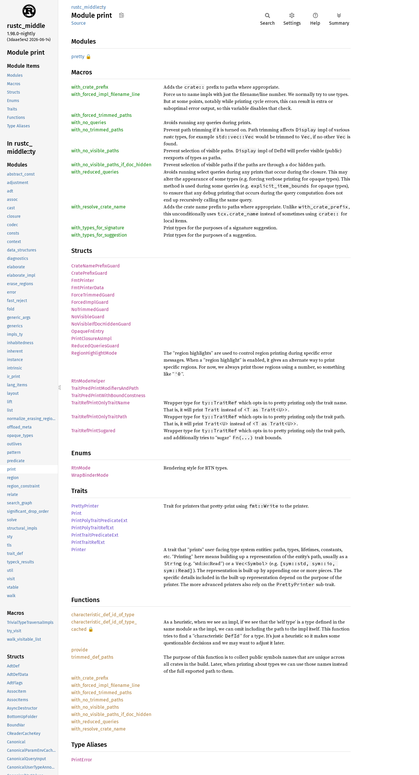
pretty (77, 56)
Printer (78, 549)
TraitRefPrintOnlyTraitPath (99, 416)
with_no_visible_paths (95, 150)
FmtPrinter (82, 280)
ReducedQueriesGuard (95, 346)
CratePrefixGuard (89, 273)
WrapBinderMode (90, 475)
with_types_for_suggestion (99, 235)
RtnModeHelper (88, 381)
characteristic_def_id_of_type (102, 614)
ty (104, 7)
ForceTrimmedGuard (93, 295)
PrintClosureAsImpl (91, 338)
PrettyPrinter (85, 506)
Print (76, 513)
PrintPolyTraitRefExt (92, 528)
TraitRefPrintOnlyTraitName (100, 403)
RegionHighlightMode (94, 353)
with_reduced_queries (94, 172)
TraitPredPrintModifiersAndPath (105, 388)
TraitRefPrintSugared (93, 430)
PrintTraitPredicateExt (94, 535)
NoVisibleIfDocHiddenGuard (101, 324)
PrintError (81, 759)
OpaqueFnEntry (87, 331)
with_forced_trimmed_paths (101, 115)
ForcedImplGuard (90, 302)
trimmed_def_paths (92, 657)
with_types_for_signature (97, 228)
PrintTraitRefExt (88, 542)
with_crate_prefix (89, 87)
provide (79, 650)
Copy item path (121, 15)
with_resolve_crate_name (98, 207)
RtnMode (80, 468)
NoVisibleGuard (87, 316)
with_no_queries (88, 122)
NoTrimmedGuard (90, 309)
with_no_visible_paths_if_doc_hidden (111, 164)
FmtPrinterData (87, 287)
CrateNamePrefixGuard (95, 266)
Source (78, 23)
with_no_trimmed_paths (97, 130)
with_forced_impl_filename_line (105, 94)
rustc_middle (85, 7)
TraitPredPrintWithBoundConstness (108, 395)
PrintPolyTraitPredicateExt (99, 520)
